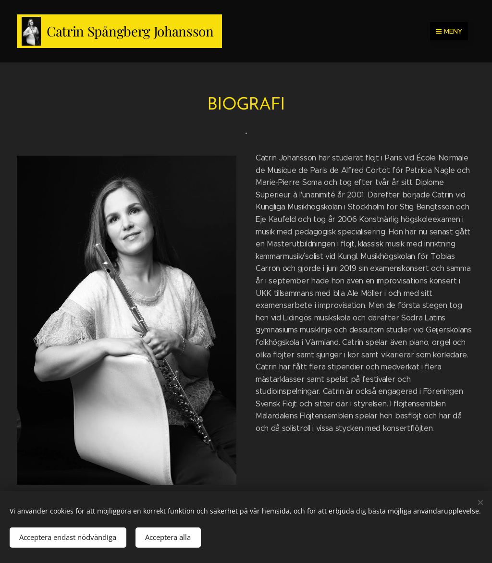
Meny (449, 31)
